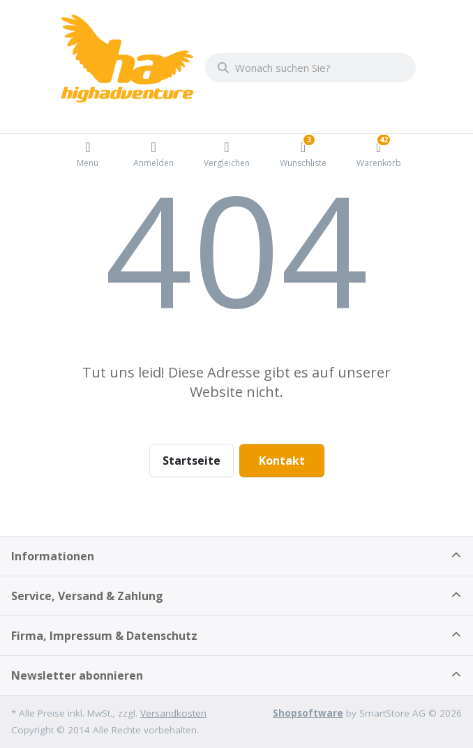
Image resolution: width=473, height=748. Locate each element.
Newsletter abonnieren (77, 675)
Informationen (52, 556)
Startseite (191, 460)
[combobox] (310, 67)
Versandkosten (173, 713)
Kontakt (282, 460)
